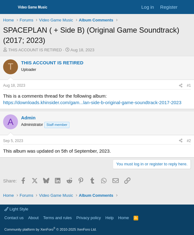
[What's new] (187, 7)
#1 (189, 85)
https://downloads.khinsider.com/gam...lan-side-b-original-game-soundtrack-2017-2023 (92, 102)
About (33, 217)
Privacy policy (88, 217)
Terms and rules (57, 217)
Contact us (14, 217)
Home (123, 217)
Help (109, 217)
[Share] (181, 85)
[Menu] (8, 7)
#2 (189, 141)
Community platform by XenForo (50, 229)
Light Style (16, 209)
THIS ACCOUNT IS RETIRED (35, 50)
